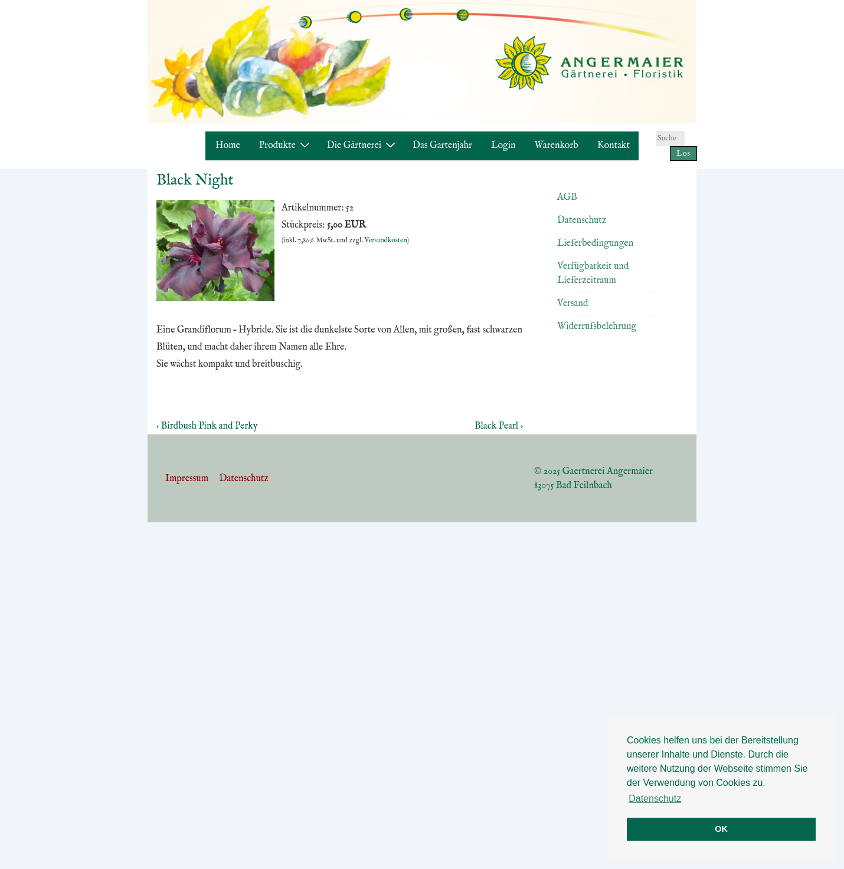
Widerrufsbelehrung (596, 327)
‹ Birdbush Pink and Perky (207, 426)
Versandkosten (386, 240)
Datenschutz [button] (655, 799)
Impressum (186, 479)
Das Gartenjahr (442, 146)
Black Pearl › (499, 426)
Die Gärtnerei (362, 145)
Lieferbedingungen (595, 243)
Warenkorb (556, 146)
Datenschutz (581, 220)
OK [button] (721, 829)
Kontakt (613, 146)
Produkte (286, 145)
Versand (572, 304)
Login (503, 146)
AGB (567, 197)
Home (227, 146)
